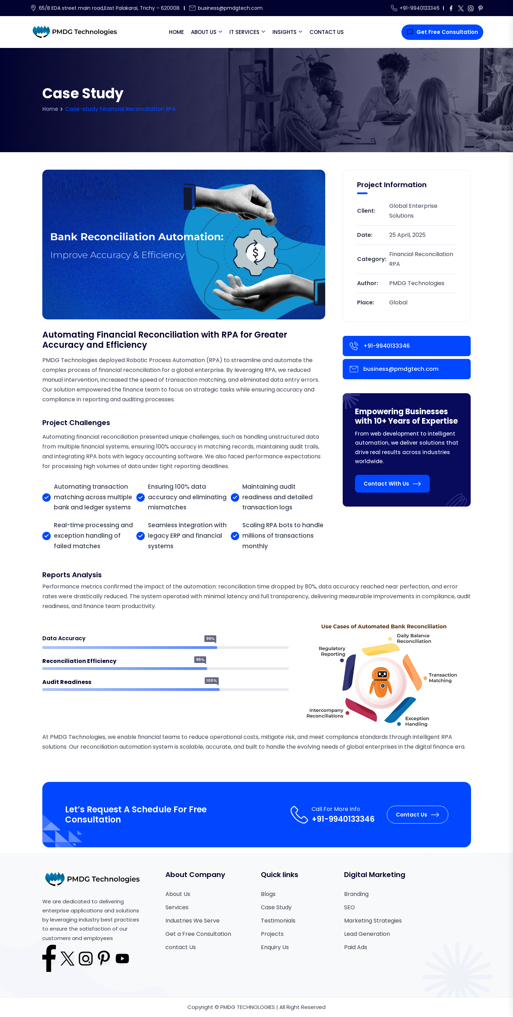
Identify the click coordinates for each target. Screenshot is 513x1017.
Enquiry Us (275, 947)
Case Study (276, 907)
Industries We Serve (192, 921)
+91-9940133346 (420, 8)
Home (176, 32)
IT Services (244, 32)
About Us (203, 32)
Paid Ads (355, 947)
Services (176, 907)
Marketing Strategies (373, 921)
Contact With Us (392, 483)
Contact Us (326, 32)
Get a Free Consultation (198, 934)
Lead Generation (367, 934)
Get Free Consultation (442, 32)
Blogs (268, 894)
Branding (356, 894)
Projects (272, 934)
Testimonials (278, 921)
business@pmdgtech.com (230, 8)
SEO (349, 907)
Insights (284, 32)
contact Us (180, 947)
